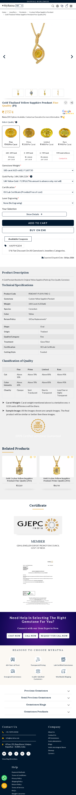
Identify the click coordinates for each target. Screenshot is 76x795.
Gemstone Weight (11, 165)
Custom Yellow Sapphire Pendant (41, 12)
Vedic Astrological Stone (57, 747)
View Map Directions (9, 759)
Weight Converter (18, 794)
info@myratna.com (12, 738)
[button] (72, 102)
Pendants (22, 12)
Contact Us (63, 158)
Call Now (30, 636)
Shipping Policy (17, 781)
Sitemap (51, 750)
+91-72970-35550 (12, 732)
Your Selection (9, 209)
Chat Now (14, 636)
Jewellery (13, 12)
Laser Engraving (10, 198)
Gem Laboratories (54, 741)
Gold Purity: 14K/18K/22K (17, 176)
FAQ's (14, 790)
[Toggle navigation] (71, 6)
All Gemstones (53, 738)
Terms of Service (18, 787)
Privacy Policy (17, 778)
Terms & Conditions (19, 775)
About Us (51, 732)
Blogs (50, 744)
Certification (9, 187)
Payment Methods (18, 772)
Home (4, 12)
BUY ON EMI (38, 230)
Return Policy (17, 784)
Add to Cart (38, 223)
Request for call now (54, 636)
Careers (51, 753)
